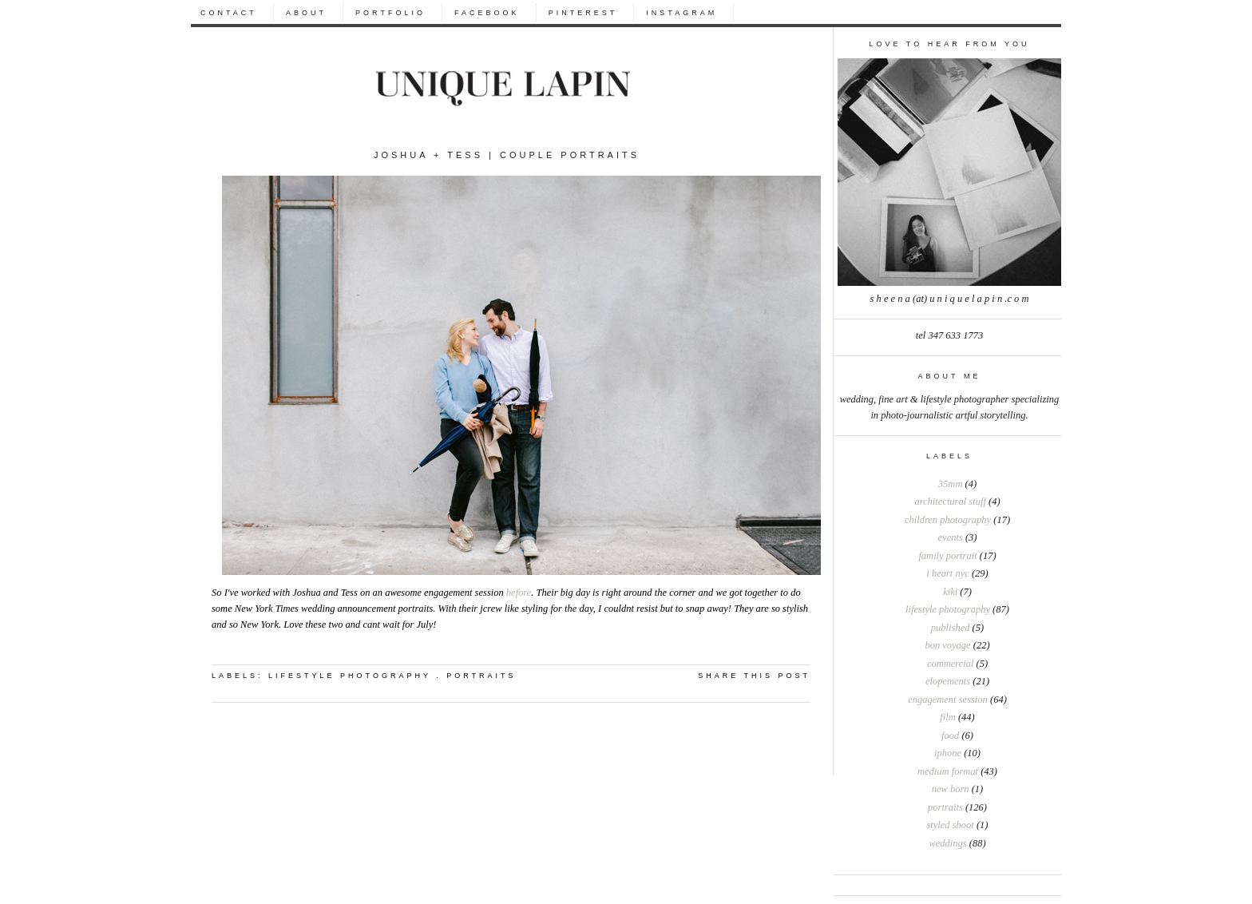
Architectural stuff (949, 501)
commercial (950, 663)
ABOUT (306, 13)
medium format (947, 771)
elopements (947, 681)
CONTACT (228, 13)
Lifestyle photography (947, 609)
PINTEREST (583, 13)
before (518, 592)
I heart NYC (947, 573)
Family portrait (947, 555)
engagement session (948, 699)
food (950, 735)
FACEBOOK (487, 13)
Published (950, 627)
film (947, 717)
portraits (945, 807)
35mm (950, 484)
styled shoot (949, 825)
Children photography (948, 519)
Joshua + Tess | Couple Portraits (507, 155)
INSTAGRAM (681, 13)
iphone (947, 753)
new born (950, 789)
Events (950, 537)
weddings (947, 843)
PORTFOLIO (390, 13)
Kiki (950, 591)
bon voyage (947, 645)
